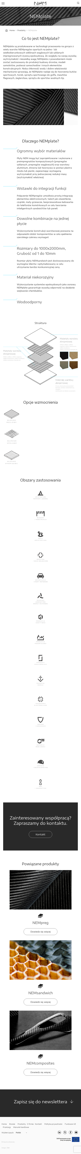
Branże (12, 1124)
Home (12, 30)
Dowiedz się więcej (40, 931)
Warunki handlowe (21, 1127)
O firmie (30, 1124)
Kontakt (40, 834)
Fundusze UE (70, 1124)
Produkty (21, 30)
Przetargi (7, 1127)
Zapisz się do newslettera (40, 1101)
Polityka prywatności (53, 1124)
